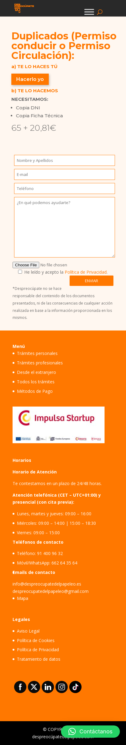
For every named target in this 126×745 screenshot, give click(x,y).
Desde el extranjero (36, 372)
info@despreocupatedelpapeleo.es (47, 584)
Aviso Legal (28, 631)
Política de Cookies (36, 640)
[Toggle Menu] (89, 12)
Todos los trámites (36, 382)
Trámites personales (37, 353)
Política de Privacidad (86, 272)
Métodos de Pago (35, 391)
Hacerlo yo (30, 79)
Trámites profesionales (40, 363)
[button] (90, 731)
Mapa (22, 598)
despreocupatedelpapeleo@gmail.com (51, 591)
